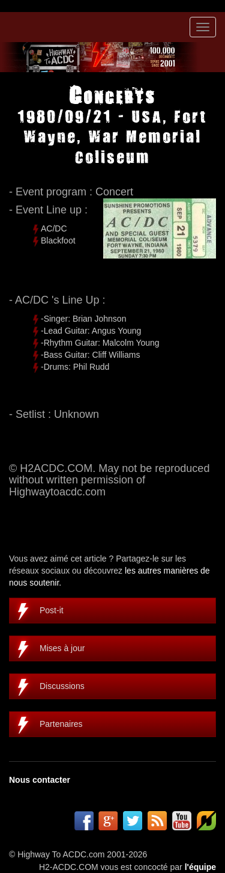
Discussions (62, 686)
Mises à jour (62, 648)
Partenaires (61, 724)
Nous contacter (39, 780)
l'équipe (200, 867)
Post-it (52, 610)
